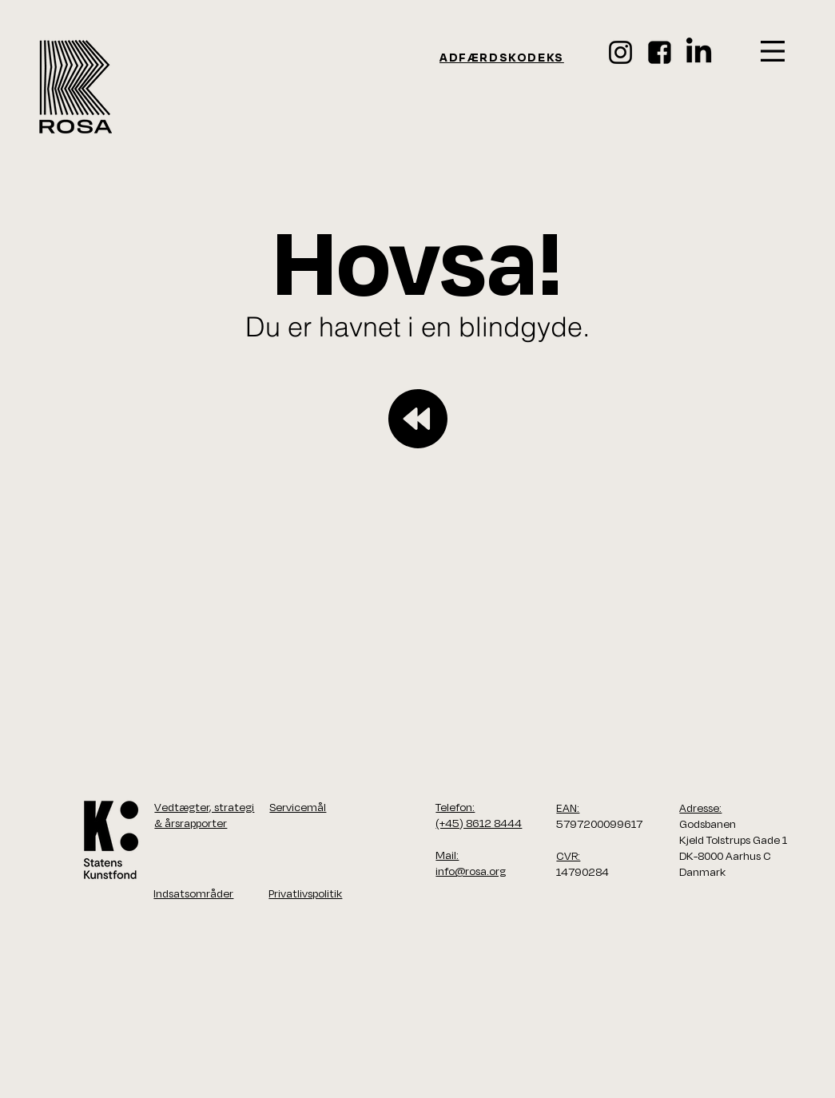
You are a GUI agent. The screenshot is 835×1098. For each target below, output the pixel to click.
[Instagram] (620, 52)
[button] (773, 51)
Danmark (702, 872)
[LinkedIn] (698, 52)
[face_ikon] (659, 52)
